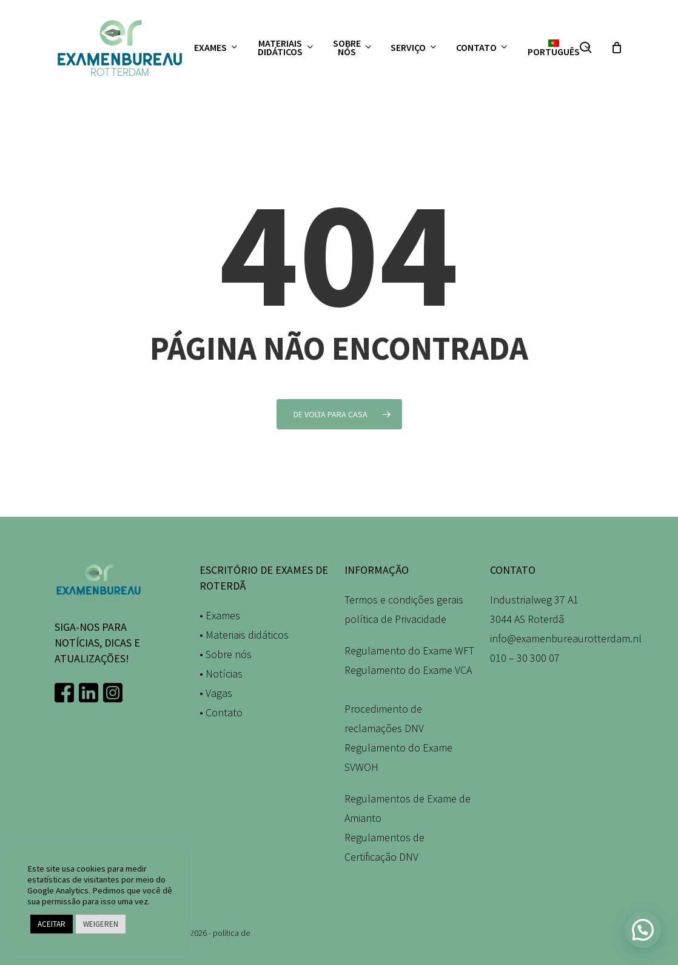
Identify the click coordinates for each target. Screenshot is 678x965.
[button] (643, 930)
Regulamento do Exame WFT (409, 650)
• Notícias (221, 674)
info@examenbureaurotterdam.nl (566, 638)
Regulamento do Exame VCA (408, 670)
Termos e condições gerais (403, 600)
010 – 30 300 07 (525, 658)
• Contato (221, 712)
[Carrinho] (616, 47)
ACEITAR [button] (51, 924)
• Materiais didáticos (244, 635)
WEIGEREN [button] (100, 924)
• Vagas (216, 693)
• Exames (220, 615)
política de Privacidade (395, 619)
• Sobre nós (226, 654)
